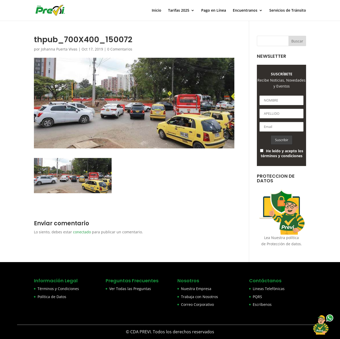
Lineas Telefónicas (269, 288)
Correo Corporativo (197, 304)
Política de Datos (52, 296)
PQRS (257, 296)
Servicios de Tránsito (287, 11)
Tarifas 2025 (178, 11)
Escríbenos (262, 304)
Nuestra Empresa (196, 288)
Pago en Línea (213, 11)
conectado (82, 231)
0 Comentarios (119, 49)
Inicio (156, 11)
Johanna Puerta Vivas (59, 49)
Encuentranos (245, 11)
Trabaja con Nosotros (199, 296)
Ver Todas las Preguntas (130, 288)
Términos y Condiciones (58, 288)
